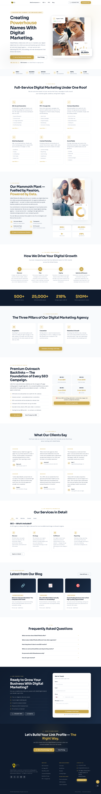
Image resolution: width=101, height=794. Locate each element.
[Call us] (97, 782)
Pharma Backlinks (63, 779)
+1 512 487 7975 (74, 2)
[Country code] (59, 697)
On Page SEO (45, 768)
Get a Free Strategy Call (44, 750)
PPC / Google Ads (46, 778)
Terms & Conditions (86, 791)
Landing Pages (62, 773)
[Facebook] (11, 777)
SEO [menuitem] (44, 2)
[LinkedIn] (21, 777)
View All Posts (84, 574)
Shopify (61, 770)
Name (56, 681)
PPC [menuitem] (49, 2)
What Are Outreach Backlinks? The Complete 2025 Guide (22, 598)
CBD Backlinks (62, 782)
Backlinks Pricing (45, 776)
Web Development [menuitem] (35, 2)
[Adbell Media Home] (13, 2)
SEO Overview (45, 765)
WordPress (61, 768)
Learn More (70, 128)
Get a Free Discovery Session (22, 57)
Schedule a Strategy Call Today (50, 348)
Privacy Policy (78, 791)
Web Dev (23, 518)
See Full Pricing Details (72, 403)
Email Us (30, 713)
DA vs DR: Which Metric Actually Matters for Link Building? (49, 598)
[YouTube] (24, 777)
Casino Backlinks (63, 784)
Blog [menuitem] (53, 2)
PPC (17, 518)
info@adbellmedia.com (83, 768)
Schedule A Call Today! (72, 711)
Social (34, 518)
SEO (12, 518)
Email (56, 688)
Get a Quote (16, 415)
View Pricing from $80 (31, 415)
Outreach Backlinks (46, 773)
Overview (61, 765)
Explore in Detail (17, 554)
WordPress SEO (45, 770)
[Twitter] (14, 777)
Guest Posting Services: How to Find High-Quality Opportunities (78, 598)
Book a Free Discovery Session (21, 232)
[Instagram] (18, 777)
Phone (56, 694)
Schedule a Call (85, 2)
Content (29, 518)
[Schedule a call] (97, 786)
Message (59, 700)
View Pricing (40, 57)
